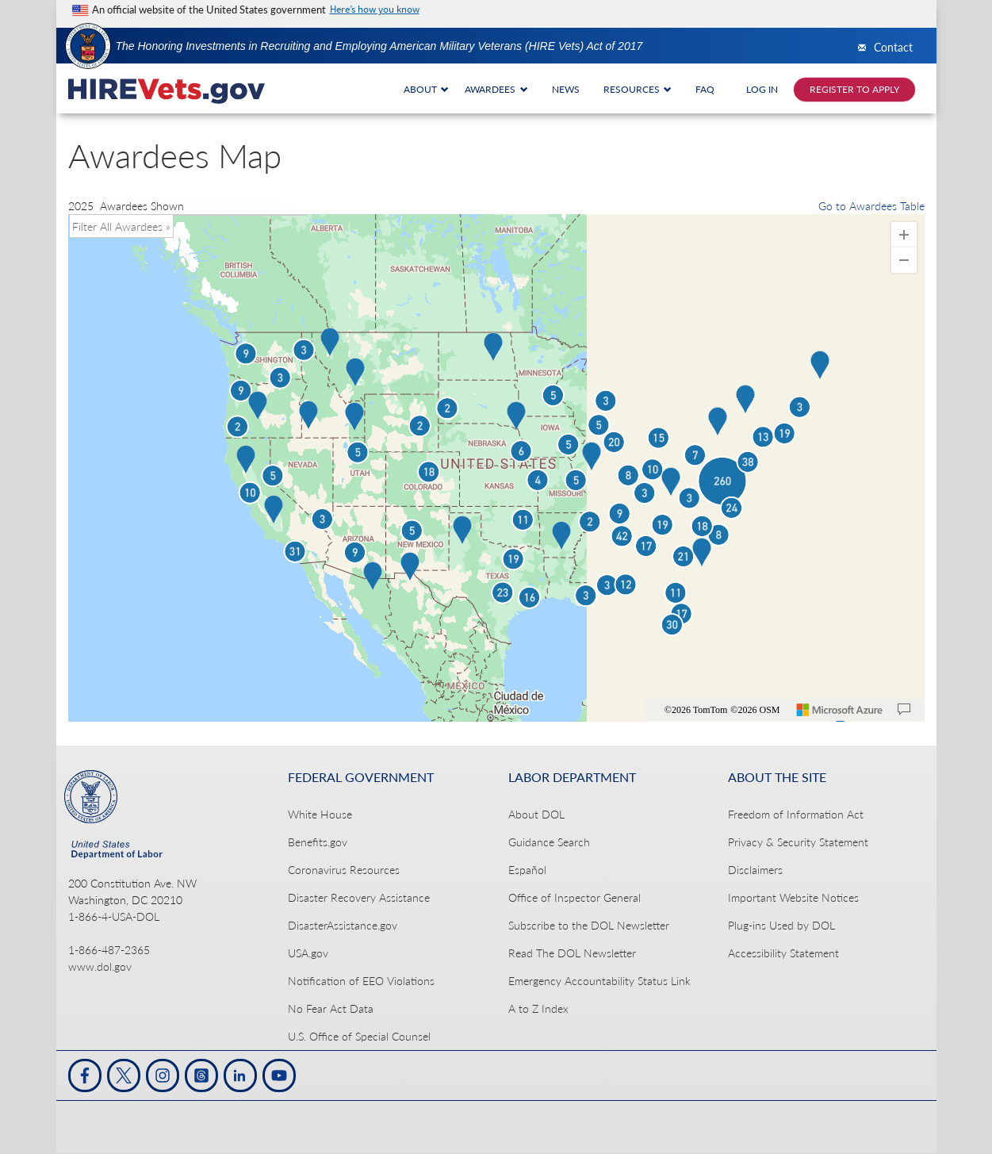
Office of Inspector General (574, 897)
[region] (496, 468)
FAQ (704, 89)
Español (527, 869)
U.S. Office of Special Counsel (359, 1036)
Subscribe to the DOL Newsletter (588, 925)
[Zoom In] (904, 234)
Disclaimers (755, 869)
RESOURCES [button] (637, 89)
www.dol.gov (100, 966)
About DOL (536, 814)
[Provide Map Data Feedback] (904, 710)
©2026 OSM (754, 709)
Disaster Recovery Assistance (359, 897)
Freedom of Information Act (796, 814)
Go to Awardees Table (871, 206)
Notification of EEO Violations (361, 980)
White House (320, 814)
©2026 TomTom (696, 709)
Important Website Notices (793, 897)
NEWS (566, 89)
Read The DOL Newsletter (572, 953)
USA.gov (308, 953)
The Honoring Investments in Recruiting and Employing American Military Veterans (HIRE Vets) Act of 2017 (379, 46)
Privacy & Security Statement (798, 842)
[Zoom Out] (904, 260)
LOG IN (762, 89)
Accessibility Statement (783, 953)
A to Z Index (538, 1008)
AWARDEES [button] (496, 89)
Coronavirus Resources (344, 869)
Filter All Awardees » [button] (121, 226)
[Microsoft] (839, 710)
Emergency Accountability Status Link (599, 980)
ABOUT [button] (427, 89)
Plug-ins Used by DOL (781, 925)
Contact (893, 47)
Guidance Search (549, 842)
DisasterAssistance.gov (342, 925)
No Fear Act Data (330, 1008)
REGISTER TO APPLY (854, 89)
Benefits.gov (317, 842)
